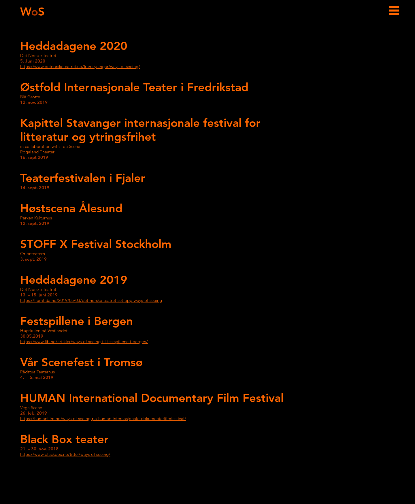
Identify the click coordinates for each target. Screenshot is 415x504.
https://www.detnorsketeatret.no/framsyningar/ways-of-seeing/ (80, 66)
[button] (394, 10)
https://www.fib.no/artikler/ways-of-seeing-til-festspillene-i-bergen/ (84, 341)
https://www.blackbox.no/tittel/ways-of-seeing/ (65, 454)
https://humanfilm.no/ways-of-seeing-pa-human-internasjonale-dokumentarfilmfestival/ (103, 418)
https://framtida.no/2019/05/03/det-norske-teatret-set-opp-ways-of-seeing (91, 300)
